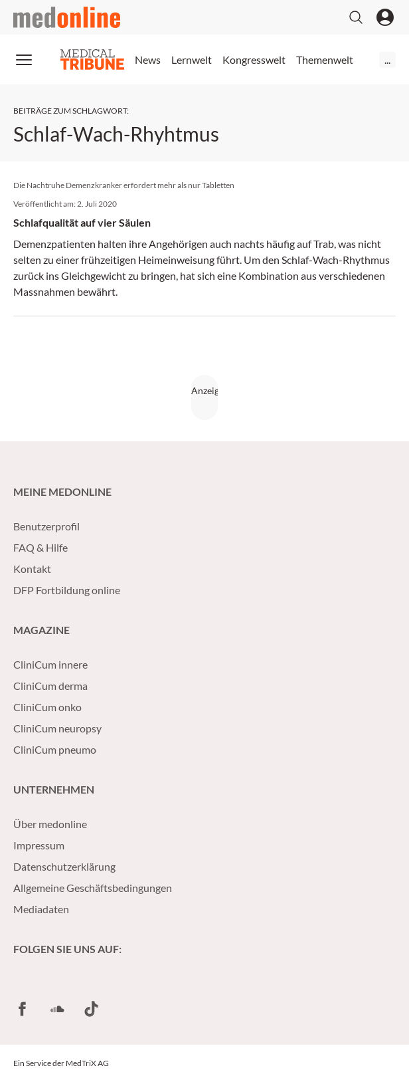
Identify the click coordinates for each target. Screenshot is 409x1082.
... (387, 59)
